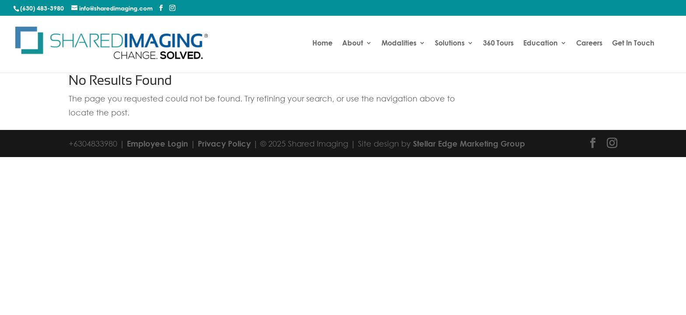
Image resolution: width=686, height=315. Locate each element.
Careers (589, 43)
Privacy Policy (224, 143)
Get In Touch (633, 43)
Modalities (399, 43)
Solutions (450, 43)
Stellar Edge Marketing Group (469, 143)
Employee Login (157, 143)
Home (322, 43)
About (352, 43)
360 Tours (498, 43)
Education (540, 43)
